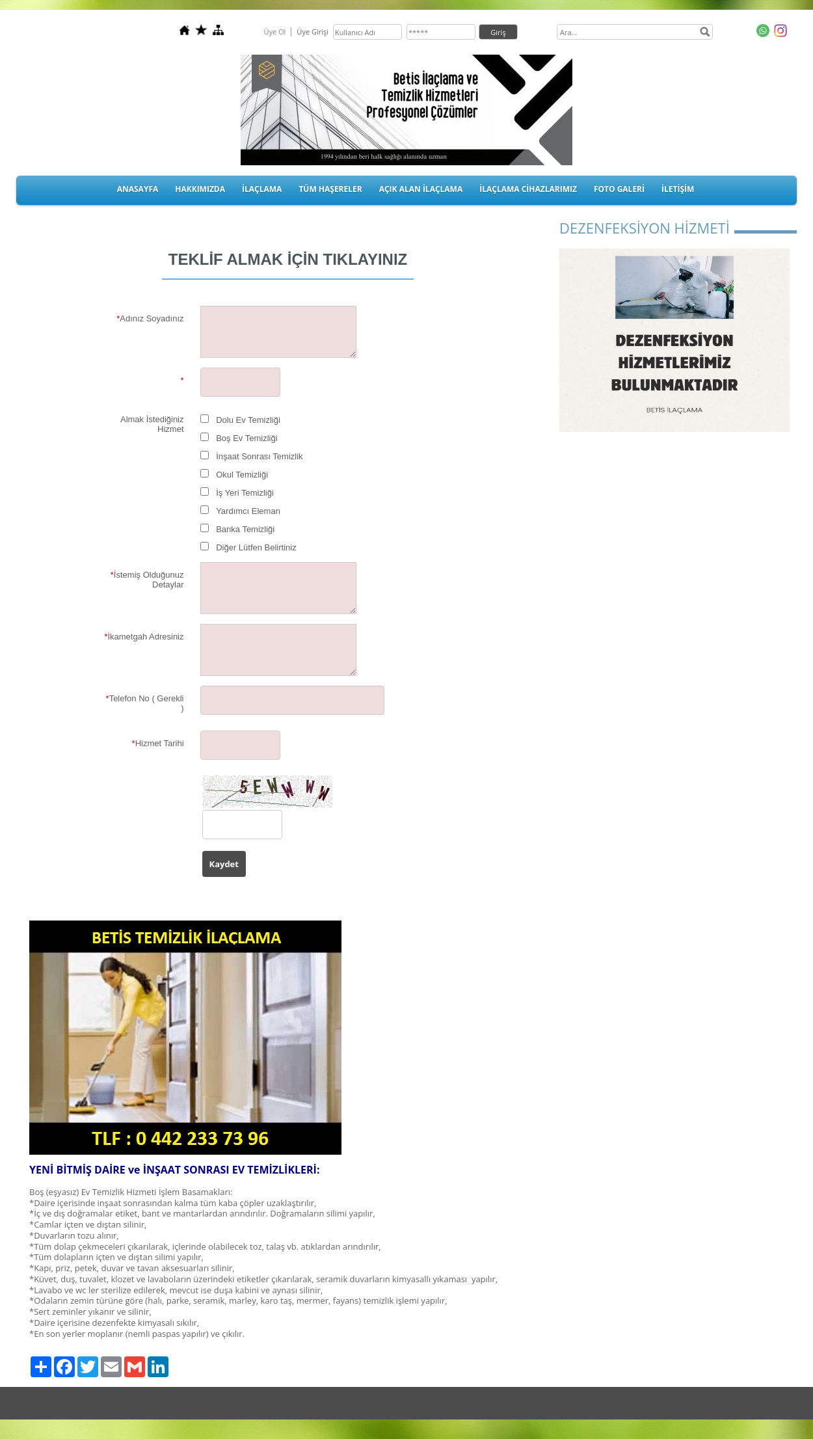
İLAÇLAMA (262, 189)
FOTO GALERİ (619, 189)
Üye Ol (274, 31)
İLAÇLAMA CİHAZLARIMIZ (528, 189)
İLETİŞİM (677, 189)
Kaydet (224, 864)
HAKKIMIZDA (200, 189)
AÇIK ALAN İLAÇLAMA (421, 189)
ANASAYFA (138, 189)
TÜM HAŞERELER (330, 189)
